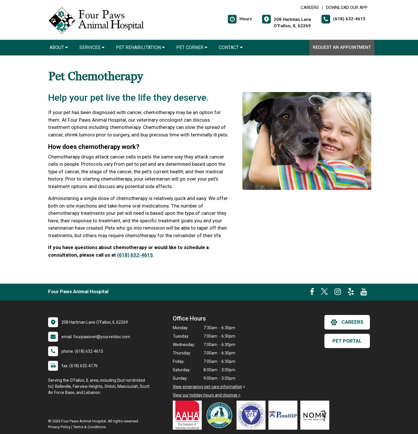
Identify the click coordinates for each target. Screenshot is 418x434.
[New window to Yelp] (351, 293)
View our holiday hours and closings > (207, 395)
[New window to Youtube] (364, 293)
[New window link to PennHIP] (284, 415)
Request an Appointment (342, 47)
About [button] (59, 47)
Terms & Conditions (89, 427)
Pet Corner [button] (191, 47)
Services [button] (91, 47)
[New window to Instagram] (338, 293)
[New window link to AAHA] (189, 415)
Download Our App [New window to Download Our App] (347, 7)
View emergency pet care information (207, 386)
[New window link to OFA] (252, 415)
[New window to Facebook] (312, 293)
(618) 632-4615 (135, 255)
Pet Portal (347, 341)
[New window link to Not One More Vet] (316, 415)
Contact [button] (231, 47)
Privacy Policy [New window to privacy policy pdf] (59, 427)
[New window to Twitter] (324, 293)
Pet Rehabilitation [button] (140, 47)
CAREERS (310, 7)
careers (347, 322)
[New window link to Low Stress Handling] (221, 415)
